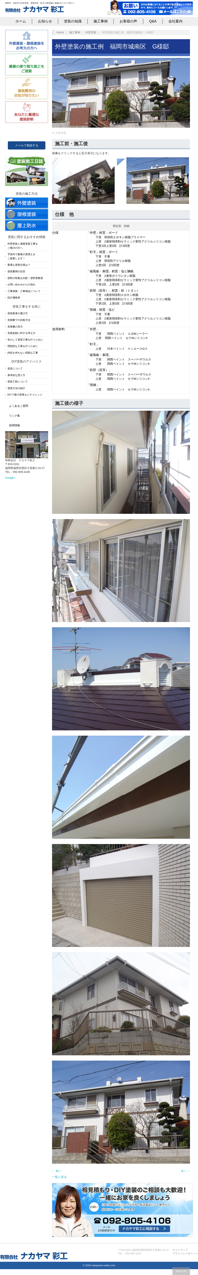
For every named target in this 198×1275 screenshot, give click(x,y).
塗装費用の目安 (16, 271)
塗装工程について (17, 381)
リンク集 (14, 415)
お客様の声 (128, 21)
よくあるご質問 (18, 405)
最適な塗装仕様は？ (18, 264)
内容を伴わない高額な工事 (22, 352)
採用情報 (14, 425)
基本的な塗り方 (16, 375)
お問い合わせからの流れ (21, 284)
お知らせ (45, 21)
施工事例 (101, 21)
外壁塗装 (91, 32)
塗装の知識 (73, 21)
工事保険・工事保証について (23, 291)
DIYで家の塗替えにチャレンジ (24, 394)
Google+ (10, 477)
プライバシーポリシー (185, 1253)
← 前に (56, 1170)
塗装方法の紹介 (16, 388)
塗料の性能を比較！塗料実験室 (25, 278)
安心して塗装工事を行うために (25, 339)
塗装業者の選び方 (17, 313)
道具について (15, 368)
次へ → (185, 1170)
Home (60, 32)
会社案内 (175, 21)
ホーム (20, 21)
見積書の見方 (15, 326)
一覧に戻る (59, 1177)
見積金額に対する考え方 (21, 333)
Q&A (153, 21)
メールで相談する (26, 145)
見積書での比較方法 (18, 320)
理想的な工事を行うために (22, 346)
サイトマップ (180, 1249)
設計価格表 (13, 297)
